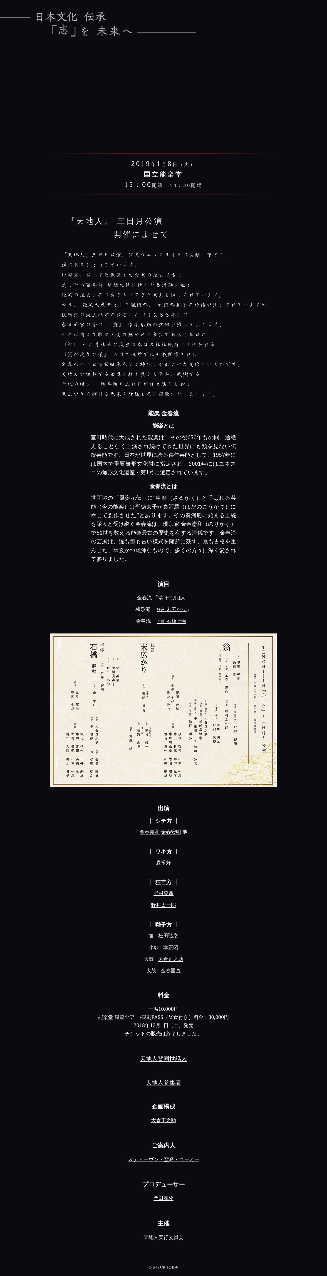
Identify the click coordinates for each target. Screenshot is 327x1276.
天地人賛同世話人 (163, 1059)
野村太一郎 (163, 904)
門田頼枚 (163, 1198)
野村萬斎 (163, 892)
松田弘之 (168, 935)
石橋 (171, 620)
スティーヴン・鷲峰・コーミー (163, 1159)
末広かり (172, 609)
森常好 (163, 862)
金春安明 (171, 831)
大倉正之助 (170, 958)
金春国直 (171, 970)
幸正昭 (170, 947)
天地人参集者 (163, 1082)
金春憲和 (150, 831)
